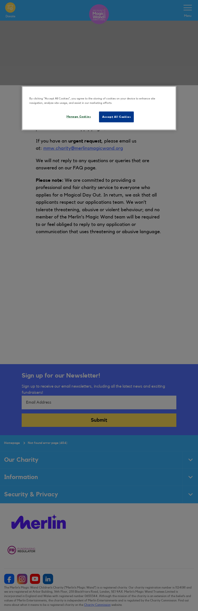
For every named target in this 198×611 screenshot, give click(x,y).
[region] (99, 108)
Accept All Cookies (116, 116)
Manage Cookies (79, 116)
